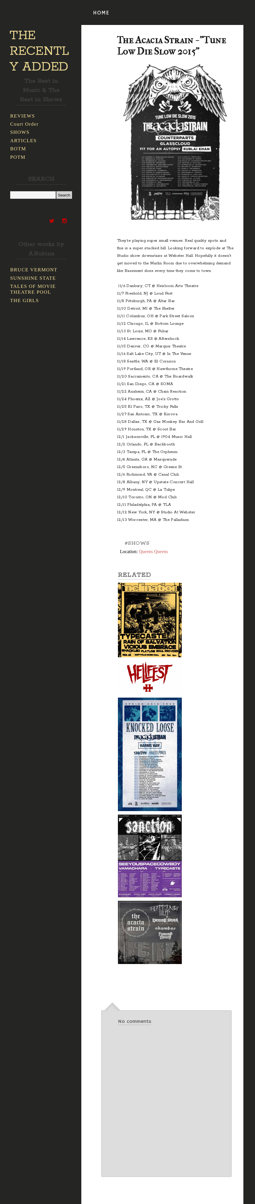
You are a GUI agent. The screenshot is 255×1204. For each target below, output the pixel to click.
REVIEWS (22, 116)
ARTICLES (23, 140)
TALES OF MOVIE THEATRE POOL (33, 289)
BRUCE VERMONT (34, 269)
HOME (101, 13)
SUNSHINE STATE (33, 278)
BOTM (18, 148)
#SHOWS (137, 543)
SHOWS (20, 132)
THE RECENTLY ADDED (39, 51)
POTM (18, 157)
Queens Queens (153, 551)
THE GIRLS (24, 300)
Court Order (24, 124)
